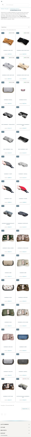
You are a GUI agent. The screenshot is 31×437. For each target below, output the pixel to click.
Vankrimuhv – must (8, 198)
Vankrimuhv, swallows (8, 371)
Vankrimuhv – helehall (23, 173)
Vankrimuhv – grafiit (8, 173)
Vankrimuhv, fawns (8, 297)
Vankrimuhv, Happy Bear (22, 297)
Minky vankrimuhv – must (23, 149)
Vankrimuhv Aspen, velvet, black (23, 50)
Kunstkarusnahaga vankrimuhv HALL (23, 397)
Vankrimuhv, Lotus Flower (23, 322)
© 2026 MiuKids (4, 435)
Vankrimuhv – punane (23, 198)
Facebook (2, 414)
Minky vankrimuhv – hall (8, 149)
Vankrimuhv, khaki (8, 322)
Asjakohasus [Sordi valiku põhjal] (15, 27)
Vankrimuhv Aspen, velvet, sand (23, 75)
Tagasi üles (25, 408)
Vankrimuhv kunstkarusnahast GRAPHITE (8, 224)
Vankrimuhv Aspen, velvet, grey (8, 75)
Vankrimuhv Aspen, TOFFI (8, 50)
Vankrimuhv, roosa (23, 99)
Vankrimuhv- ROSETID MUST (23, 223)
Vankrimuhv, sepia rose (8, 346)
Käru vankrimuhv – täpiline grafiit (8, 124)
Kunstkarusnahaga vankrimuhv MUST (23, 125)
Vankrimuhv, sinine (23, 346)
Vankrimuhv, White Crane (8, 396)
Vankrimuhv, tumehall (23, 371)
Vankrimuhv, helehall (8, 99)
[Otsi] (15, 4)
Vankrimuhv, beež (8, 272)
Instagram (5, 414)
